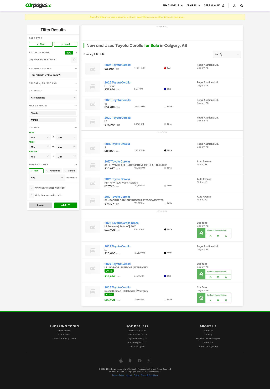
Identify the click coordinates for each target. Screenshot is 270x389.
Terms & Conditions (149, 375)
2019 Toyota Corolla (117, 179)
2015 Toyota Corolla (117, 144)
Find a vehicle (64, 330)
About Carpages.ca (208, 346)
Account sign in (137, 346)
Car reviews (64, 334)
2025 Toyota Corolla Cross (122, 223)
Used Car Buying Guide (64, 338)
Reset (40, 205)
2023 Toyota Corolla (118, 287)
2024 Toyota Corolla (118, 264)
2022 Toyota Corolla (118, 246)
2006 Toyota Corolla (118, 65)
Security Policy (132, 375)
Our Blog (208, 334)
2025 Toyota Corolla (118, 82)
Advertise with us (137, 330)
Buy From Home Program (208, 338)
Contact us (208, 330)
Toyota (53, 113)
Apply (65, 205)
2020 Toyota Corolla (118, 100)
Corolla (53, 120)
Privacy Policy (118, 375)
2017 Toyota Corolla (117, 161)
